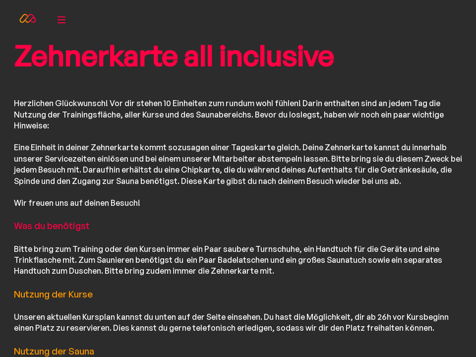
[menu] (61, 20)
